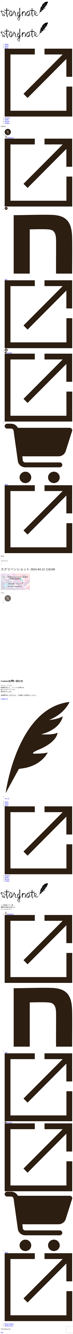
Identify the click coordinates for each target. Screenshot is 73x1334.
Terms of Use (9, 1325)
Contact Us (4, 699)
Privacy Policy (9, 1324)
